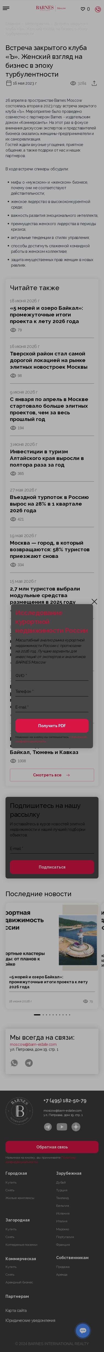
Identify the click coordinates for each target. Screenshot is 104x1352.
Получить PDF (52, 726)
